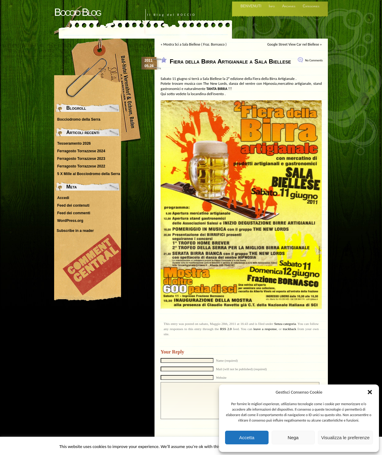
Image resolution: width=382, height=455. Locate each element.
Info (272, 6)
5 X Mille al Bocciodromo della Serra (88, 174)
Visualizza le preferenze (345, 437)
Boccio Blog (77, 12)
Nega (293, 437)
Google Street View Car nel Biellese (293, 44)
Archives (289, 6)
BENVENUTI (251, 6)
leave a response (264, 329)
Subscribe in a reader (75, 231)
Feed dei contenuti (73, 205)
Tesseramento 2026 (74, 143)
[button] (370, 392)
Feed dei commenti (73, 213)
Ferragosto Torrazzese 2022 (81, 166)
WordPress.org (70, 221)
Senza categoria (285, 324)
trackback (289, 329)
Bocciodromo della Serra (78, 119)
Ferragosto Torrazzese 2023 (81, 159)
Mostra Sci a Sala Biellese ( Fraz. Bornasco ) (195, 44)
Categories (311, 6)
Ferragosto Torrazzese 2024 (81, 151)
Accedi (63, 198)
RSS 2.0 (225, 329)
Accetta (246, 437)
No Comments (314, 60)
